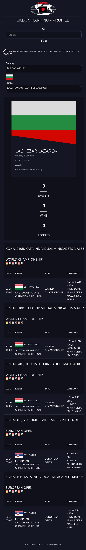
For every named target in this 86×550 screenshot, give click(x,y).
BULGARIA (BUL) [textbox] (16, 68)
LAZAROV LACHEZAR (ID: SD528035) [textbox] (27, 88)
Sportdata (57, 544)
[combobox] (44, 69)
